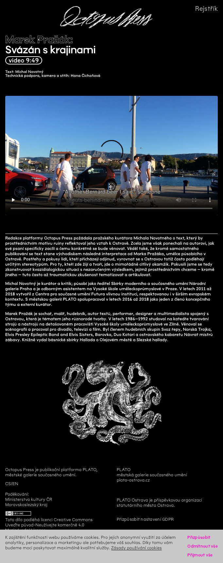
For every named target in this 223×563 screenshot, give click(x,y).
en (15, 483)
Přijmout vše (200, 555)
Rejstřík (206, 8)
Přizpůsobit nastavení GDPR (145, 519)
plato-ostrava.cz (133, 480)
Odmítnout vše (202, 546)
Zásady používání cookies (136, 547)
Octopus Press (19, 469)
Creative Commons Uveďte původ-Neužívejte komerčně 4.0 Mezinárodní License (49, 525)
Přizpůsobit (198, 537)
